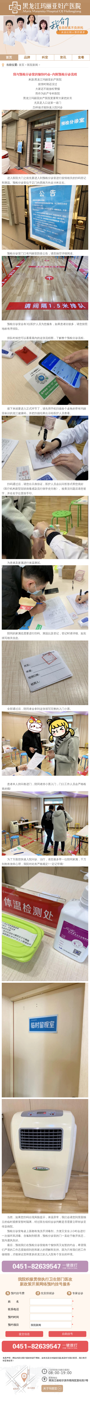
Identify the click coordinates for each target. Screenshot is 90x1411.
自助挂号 (67, 1333)
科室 (45, 57)
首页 (9, 57)
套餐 (81, 57)
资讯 (63, 57)
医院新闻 (32, 64)
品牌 (27, 57)
